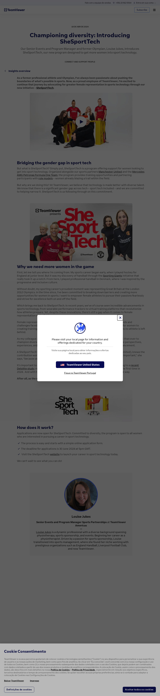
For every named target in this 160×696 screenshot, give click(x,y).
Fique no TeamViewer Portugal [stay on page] (80, 372)
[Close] (120, 317)
